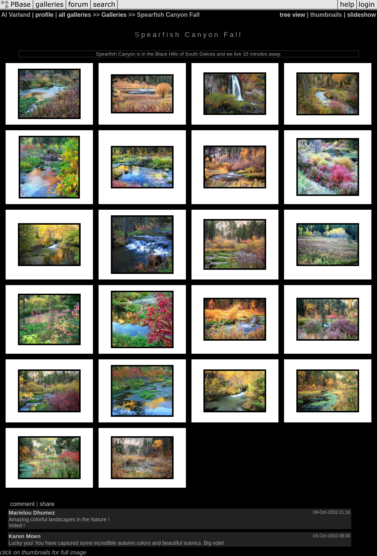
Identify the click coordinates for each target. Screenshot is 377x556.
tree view (292, 15)
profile (44, 15)
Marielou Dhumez (32, 512)
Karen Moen (25, 536)
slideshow (361, 15)
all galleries (75, 15)
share (47, 504)
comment (22, 504)
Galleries (114, 15)
